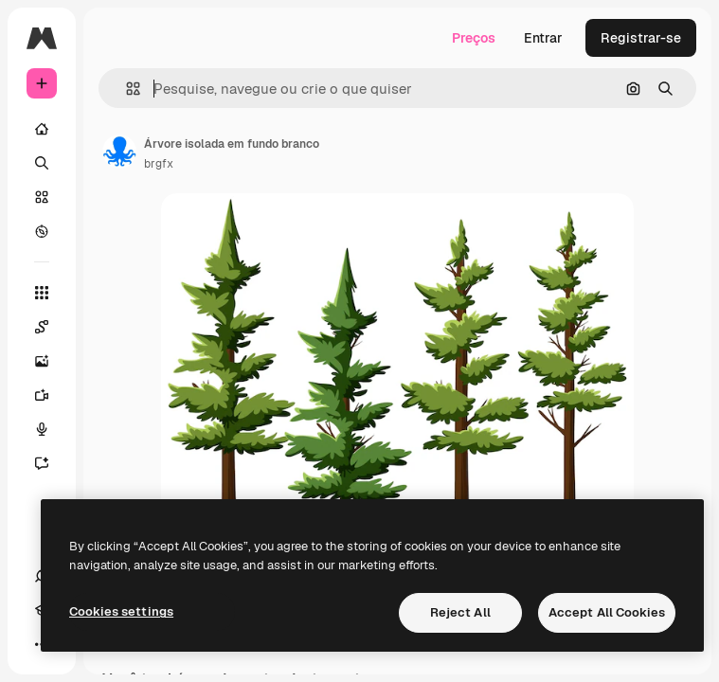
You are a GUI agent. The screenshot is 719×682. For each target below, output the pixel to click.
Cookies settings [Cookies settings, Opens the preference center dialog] (121, 611)
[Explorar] (42, 231)
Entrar (543, 37)
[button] (125, 88)
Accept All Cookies (606, 612)
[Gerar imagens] (51, 361)
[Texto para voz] (51, 429)
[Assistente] (51, 463)
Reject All (460, 612)
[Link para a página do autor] (119, 152)
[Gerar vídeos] (51, 395)
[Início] (42, 129)
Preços (473, 37)
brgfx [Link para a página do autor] (158, 163)
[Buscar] (42, 163)
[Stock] (42, 197)
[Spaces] (51, 327)
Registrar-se (641, 37)
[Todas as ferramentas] (42, 293)
